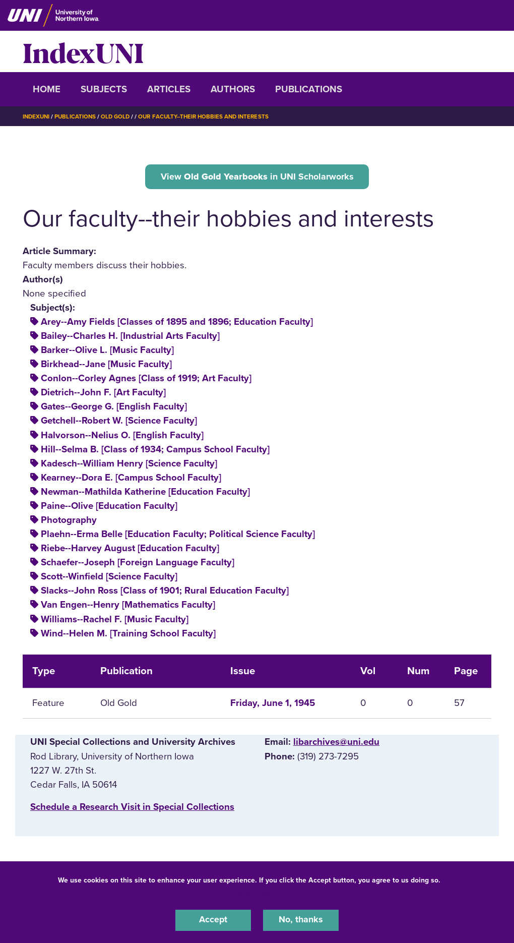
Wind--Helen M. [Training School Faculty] (128, 634)
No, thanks (301, 919)
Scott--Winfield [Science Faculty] (109, 577)
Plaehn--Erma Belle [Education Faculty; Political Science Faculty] (178, 535)
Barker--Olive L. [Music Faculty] (107, 351)
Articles (168, 89)
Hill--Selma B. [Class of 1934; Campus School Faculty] (155, 450)
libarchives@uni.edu (336, 743)
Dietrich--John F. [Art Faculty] (103, 393)
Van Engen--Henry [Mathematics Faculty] (128, 606)
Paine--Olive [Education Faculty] (109, 507)
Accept (213, 919)
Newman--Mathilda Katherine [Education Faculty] (145, 493)
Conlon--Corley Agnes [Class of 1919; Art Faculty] (146, 379)
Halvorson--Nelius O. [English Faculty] (122, 436)
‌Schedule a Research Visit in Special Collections (132, 808)
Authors (233, 89)
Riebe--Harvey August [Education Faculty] (130, 549)
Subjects (104, 89)
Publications (308, 89)
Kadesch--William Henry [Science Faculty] (129, 464)
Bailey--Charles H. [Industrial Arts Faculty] (130, 337)
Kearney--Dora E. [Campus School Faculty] (131, 479)
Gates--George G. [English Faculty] (114, 408)
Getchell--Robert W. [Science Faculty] (119, 422)
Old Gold (119, 116)
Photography (69, 521)
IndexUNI (83, 51)
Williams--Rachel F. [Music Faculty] (114, 620)
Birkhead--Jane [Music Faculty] (106, 365)
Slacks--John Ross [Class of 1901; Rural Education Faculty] (165, 592)
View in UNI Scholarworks (257, 177)
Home (46, 89)
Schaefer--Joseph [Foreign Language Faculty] (137, 563)
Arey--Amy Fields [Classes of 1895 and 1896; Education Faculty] (177, 323)
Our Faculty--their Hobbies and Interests (211, 116)
